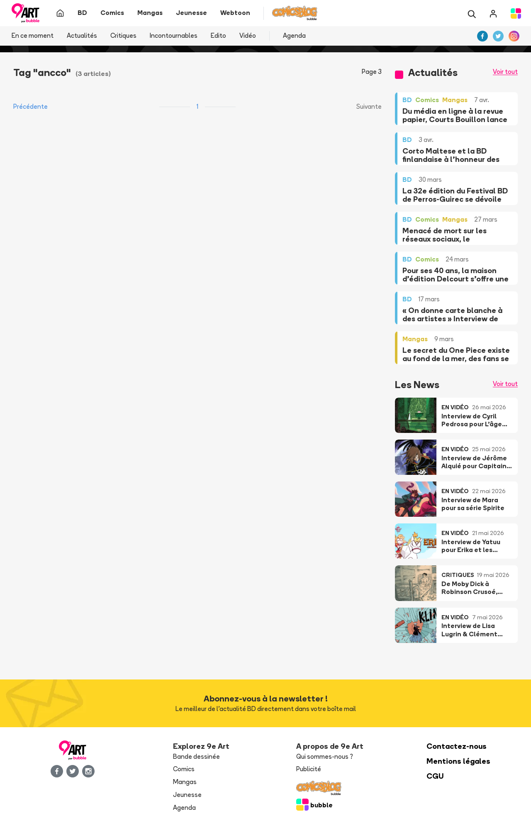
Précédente (30, 106)
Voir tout (505, 72)
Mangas (185, 782)
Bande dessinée (196, 756)
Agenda (294, 35)
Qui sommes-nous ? (324, 756)
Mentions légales (458, 761)
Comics (184, 769)
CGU (435, 776)
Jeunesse (187, 795)
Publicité (308, 769)
